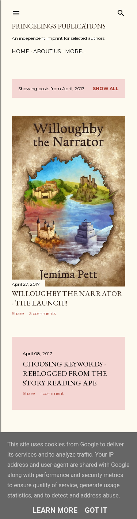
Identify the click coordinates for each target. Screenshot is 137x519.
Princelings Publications (59, 26)
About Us (47, 51)
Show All (106, 88)
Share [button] (18, 313)
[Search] (121, 11)
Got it (96, 510)
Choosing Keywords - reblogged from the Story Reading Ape (65, 373)
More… (75, 51)
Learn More (55, 510)
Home (20, 51)
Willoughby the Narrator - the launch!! (67, 298)
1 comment (52, 393)
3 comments (42, 313)
